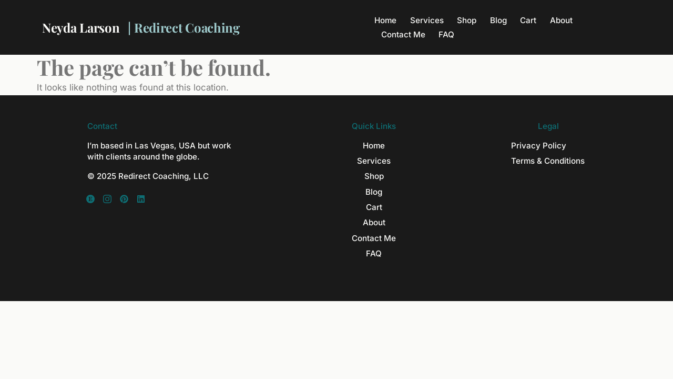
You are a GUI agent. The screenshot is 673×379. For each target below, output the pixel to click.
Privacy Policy (538, 146)
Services (427, 20)
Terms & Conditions (548, 161)
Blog (498, 20)
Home (385, 20)
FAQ (446, 34)
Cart (528, 20)
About (561, 20)
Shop (466, 20)
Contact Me (403, 34)
